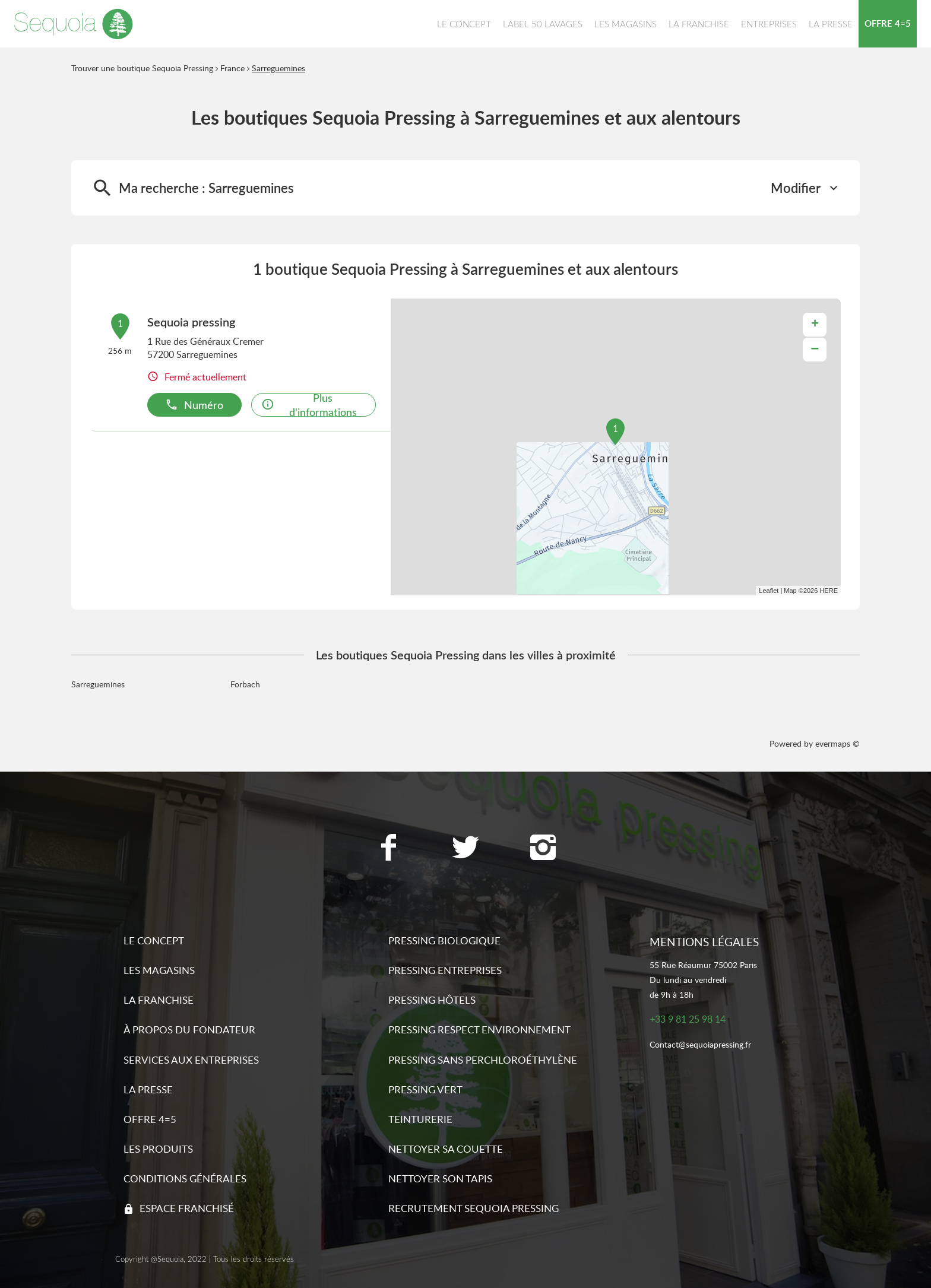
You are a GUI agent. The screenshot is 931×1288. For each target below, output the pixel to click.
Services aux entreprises (191, 1060)
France (232, 68)
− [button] (814, 349)
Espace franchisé (187, 1208)
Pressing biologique (444, 940)
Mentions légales (704, 942)
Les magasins (159, 970)
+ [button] (815, 325)
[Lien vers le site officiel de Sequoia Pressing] (73, 23)
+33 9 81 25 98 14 (688, 1019)
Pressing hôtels (432, 1000)
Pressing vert (425, 1089)
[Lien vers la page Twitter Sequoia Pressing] (465, 849)
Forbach (245, 684)
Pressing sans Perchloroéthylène (482, 1060)
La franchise (159, 1000)
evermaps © (837, 743)
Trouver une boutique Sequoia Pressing (142, 68)
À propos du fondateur (189, 1029)
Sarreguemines (278, 68)
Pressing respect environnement (479, 1029)
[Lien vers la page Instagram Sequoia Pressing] (542, 849)
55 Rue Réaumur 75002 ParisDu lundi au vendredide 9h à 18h (703, 979)
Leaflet (768, 590)
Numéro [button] (194, 404)
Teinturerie (420, 1119)
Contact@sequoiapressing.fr (700, 1045)
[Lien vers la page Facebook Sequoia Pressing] (388, 849)
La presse (148, 1089)
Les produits (158, 1149)
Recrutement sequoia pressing (473, 1208)
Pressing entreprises (445, 970)
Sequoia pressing (191, 321)
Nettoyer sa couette (445, 1149)
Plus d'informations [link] (309, 405)
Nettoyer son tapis (440, 1178)
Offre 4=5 (150, 1119)
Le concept (154, 940)
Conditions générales (185, 1178)
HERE (828, 590)
